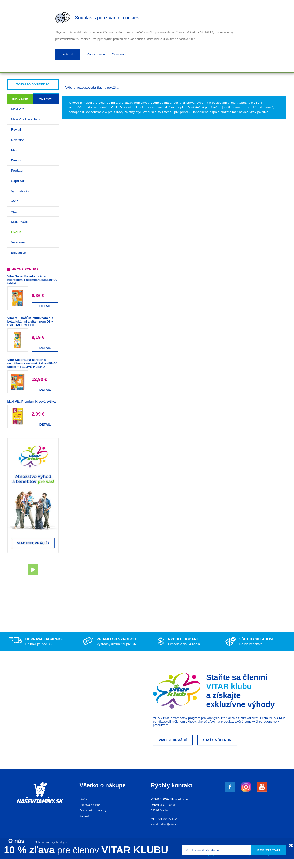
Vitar (14, 211)
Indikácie (20, 99)
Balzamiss (18, 252)
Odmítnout (119, 54)
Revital (16, 129)
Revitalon (18, 140)
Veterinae (18, 242)
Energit (16, 160)
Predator (17, 170)
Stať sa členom (217, 740)
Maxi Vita (17, 109)
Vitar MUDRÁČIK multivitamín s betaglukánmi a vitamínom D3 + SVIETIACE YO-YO (30, 321)
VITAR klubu (229, 686)
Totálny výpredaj (33, 84)
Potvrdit (68, 54)
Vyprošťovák (20, 191)
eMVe (15, 201)
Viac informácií (173, 740)
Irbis (14, 150)
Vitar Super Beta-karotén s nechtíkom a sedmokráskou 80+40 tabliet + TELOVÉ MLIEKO (32, 363)
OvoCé (16, 232)
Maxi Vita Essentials (25, 119)
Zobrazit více (96, 54)
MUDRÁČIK (20, 222)
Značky (45, 99)
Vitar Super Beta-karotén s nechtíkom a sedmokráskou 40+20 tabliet (32, 279)
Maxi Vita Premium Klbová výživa (31, 401)
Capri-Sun (18, 181)
